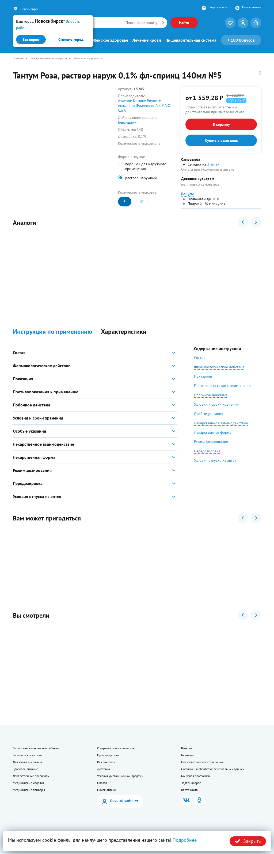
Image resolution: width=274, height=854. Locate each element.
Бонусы (187, 193)
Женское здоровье (110, 40)
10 (141, 201)
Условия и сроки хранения (216, 404)
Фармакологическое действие (219, 367)
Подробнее (185, 840)
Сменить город (70, 39)
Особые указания (208, 413)
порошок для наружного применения (145, 166)
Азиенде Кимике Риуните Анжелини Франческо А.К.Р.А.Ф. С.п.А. (144, 105)
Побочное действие (210, 395)
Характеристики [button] (123, 332)
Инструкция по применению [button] (52, 332)
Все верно (30, 39)
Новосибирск (29, 9)
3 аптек (213, 164)
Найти (184, 22)
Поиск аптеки (251, 7)
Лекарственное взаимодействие (221, 423)
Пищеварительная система (190, 40)
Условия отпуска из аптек (215, 460)
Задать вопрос (218, 7)
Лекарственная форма (212, 432)
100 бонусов (241, 40)
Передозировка (207, 451)
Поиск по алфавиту (141, 22)
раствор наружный (141, 177)
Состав (199, 357)
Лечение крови (146, 40)
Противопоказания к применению (222, 385)
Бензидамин (128, 122)
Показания (203, 376)
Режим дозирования (211, 441)
